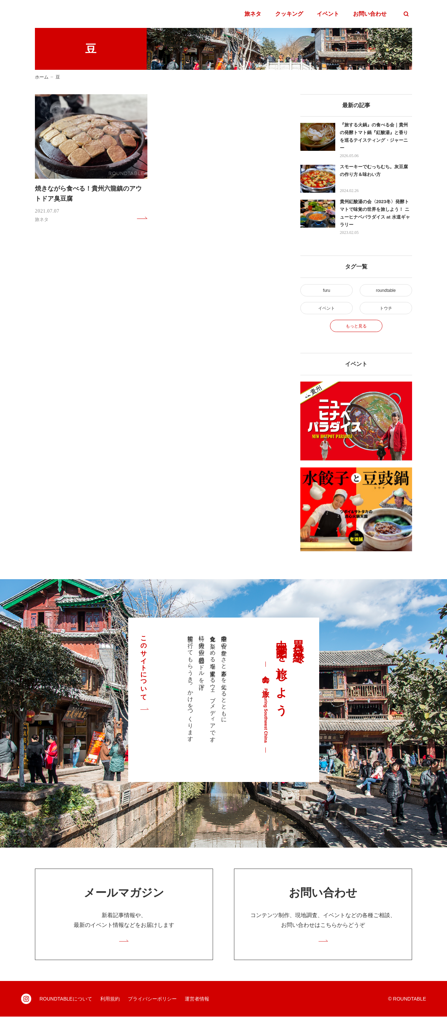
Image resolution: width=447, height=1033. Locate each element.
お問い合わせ (370, 14)
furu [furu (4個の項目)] (326, 291)
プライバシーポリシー (152, 1015)
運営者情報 (197, 1015)
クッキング (289, 14)
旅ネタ (252, 14)
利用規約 (110, 1015)
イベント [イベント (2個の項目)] (326, 313)
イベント (328, 14)
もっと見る (356, 334)
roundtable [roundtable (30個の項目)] (385, 291)
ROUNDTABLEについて (65, 1015)
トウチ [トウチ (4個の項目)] (386, 313)
